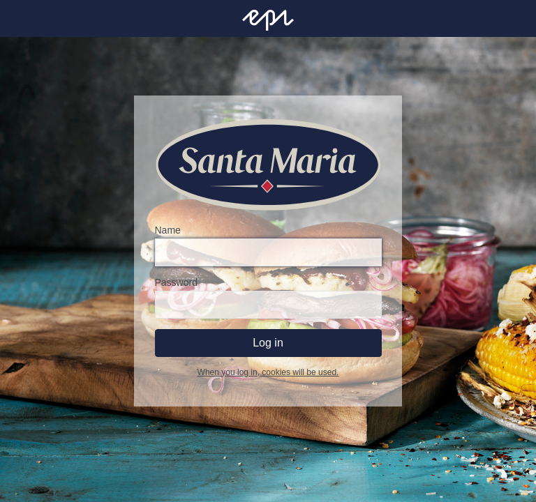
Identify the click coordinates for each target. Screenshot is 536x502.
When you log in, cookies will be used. (268, 372)
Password (176, 282)
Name (168, 230)
